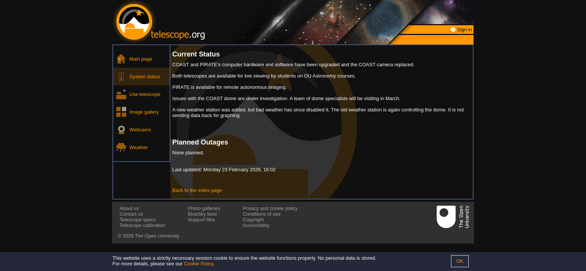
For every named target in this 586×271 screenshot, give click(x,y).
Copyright (253, 219)
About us (129, 208)
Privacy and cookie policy (270, 208)
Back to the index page (197, 190)
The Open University (157, 236)
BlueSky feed (202, 214)
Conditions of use (261, 214)
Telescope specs (138, 219)
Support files (201, 219)
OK (459, 261)
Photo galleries (204, 208)
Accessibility (256, 225)
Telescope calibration (142, 225)
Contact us (131, 214)
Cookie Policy (198, 263)
